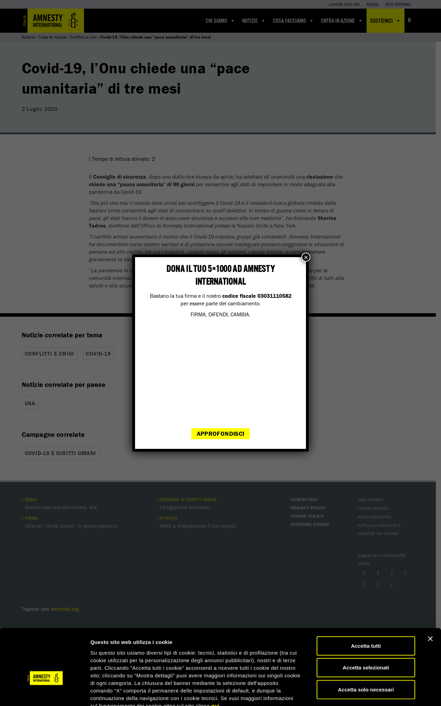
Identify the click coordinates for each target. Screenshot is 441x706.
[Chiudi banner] (430, 598)
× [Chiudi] (306, 257)
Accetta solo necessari (366, 649)
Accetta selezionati (365, 627)
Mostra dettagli (362, 692)
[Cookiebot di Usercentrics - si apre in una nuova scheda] (44, 692)
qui (215, 665)
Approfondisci (221, 434)
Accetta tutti (366, 605)
